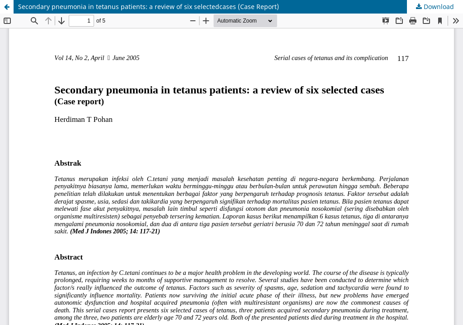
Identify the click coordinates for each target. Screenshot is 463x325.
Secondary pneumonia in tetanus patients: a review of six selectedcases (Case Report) (148, 6)
